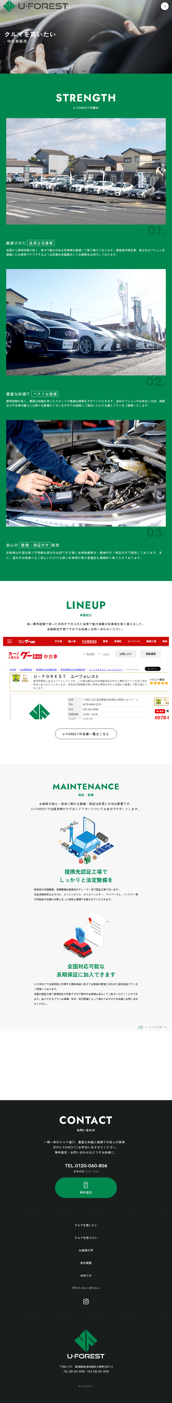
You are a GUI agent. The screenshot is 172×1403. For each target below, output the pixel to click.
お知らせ (86, 1275)
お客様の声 (86, 1250)
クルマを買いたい (86, 1225)
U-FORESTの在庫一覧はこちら (86, 734)
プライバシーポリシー (86, 1288)
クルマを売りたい (86, 1238)
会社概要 (86, 1263)
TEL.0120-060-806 (86, 1165)
